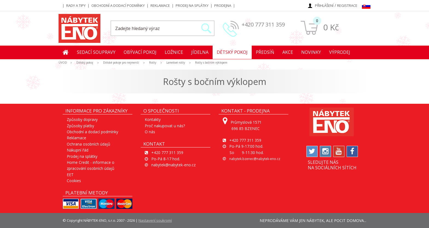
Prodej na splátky (192, 5)
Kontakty (153, 119)
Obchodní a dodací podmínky (118, 5)
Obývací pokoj (140, 52)
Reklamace (160, 5)
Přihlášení (324, 5)
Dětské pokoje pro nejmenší (121, 62)
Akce (287, 52)
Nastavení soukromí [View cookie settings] (155, 220)
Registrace (347, 5)
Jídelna (199, 52)
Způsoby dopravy (82, 119)
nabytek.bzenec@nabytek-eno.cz (254, 158)
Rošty (152, 62)
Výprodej (339, 52)
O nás (150, 131)
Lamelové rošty (175, 62)
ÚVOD (63, 62)
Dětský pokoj (232, 52)
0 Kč (331, 27)
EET (70, 174)
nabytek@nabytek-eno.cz (173, 164)
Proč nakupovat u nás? (165, 125)
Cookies (74, 180)
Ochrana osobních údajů (88, 144)
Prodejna (222, 5)
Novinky (311, 52)
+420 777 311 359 (263, 24)
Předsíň (265, 52)
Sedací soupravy (96, 52)
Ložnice (174, 52)
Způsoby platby (80, 125)
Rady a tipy (76, 5)
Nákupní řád (77, 150)
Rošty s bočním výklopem (211, 62)
